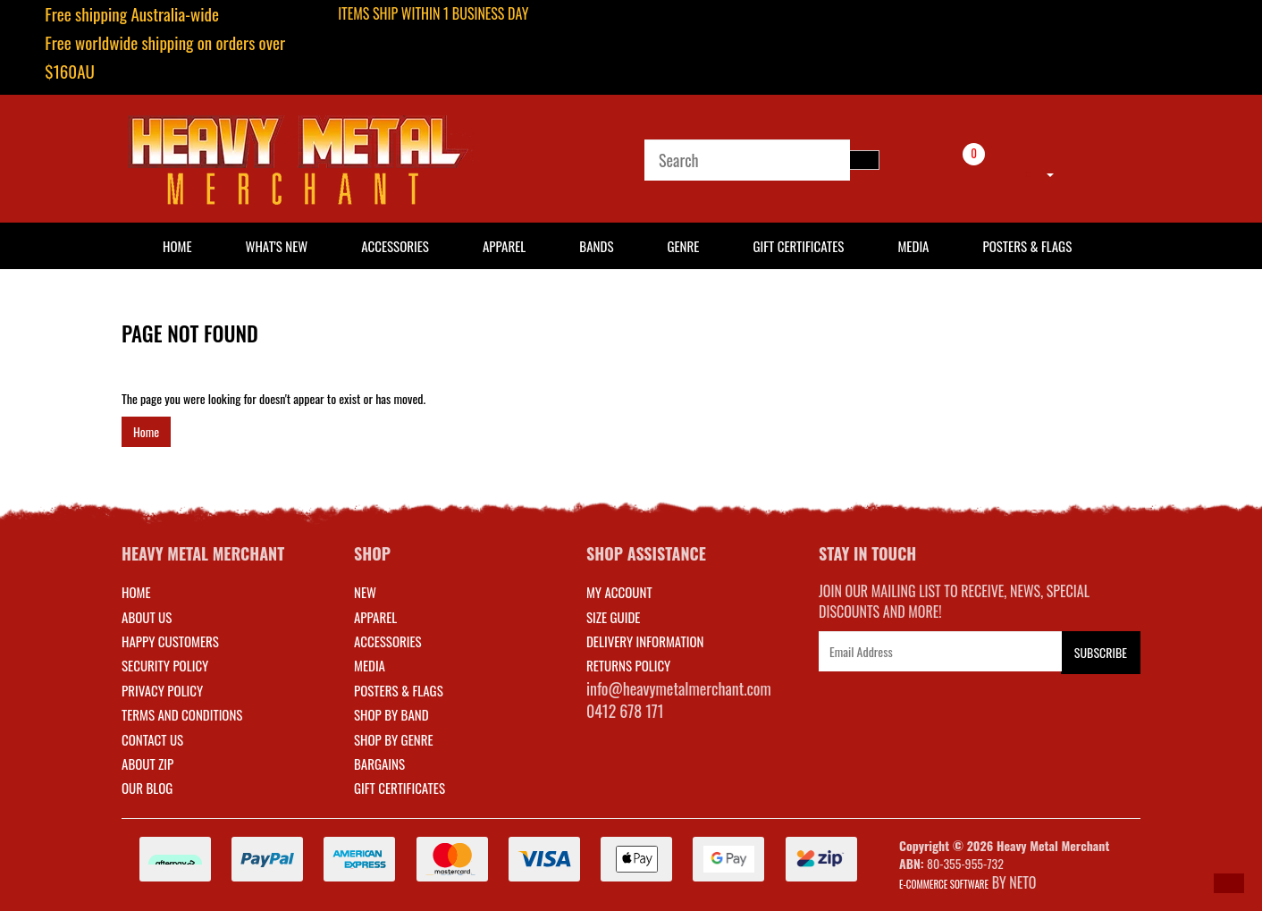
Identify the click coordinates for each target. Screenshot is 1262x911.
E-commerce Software (944, 884)
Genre (683, 246)
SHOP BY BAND (391, 714)
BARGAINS (379, 763)
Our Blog (147, 787)
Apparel (504, 246)
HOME (177, 246)
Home (146, 431)
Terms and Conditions (182, 714)
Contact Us (152, 739)
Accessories (395, 246)
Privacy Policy (162, 690)
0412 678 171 (625, 710)
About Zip (147, 763)
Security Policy (165, 665)
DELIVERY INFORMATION (645, 641)
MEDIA (369, 665)
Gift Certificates (798, 246)
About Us (147, 617)
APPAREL (375, 617)
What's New (277, 246)
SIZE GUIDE (613, 617)
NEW (365, 592)
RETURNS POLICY (628, 665)
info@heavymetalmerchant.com (678, 688)
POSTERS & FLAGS (398, 690)
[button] (1229, 883)
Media (913, 246)
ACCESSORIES (388, 641)
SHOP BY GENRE (393, 739)
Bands (596, 246)
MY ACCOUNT (619, 592)
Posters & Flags (1027, 246)
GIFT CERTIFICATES (399, 787)
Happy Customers (170, 641)
